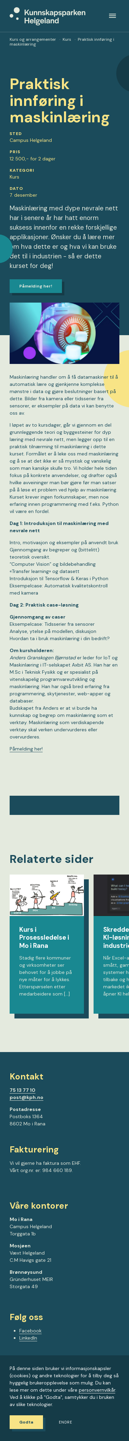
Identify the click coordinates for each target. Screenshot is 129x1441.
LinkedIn (28, 1338)
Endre (65, 1422)
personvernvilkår (97, 1390)
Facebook (30, 1331)
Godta (26, 1422)
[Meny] (112, 16)
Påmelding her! (35, 286)
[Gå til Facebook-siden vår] (12, 1189)
